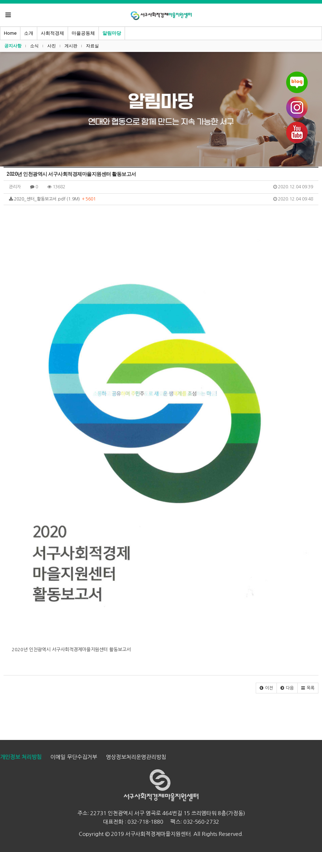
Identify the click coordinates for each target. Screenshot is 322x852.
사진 (51, 45)
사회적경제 (52, 33)
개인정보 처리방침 (21, 757)
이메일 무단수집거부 (74, 757)
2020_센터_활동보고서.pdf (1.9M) (161, 199)
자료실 (92, 45)
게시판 (70, 45)
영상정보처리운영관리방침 (136, 757)
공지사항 (12, 45)
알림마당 (111, 33)
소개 (28, 33)
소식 (34, 45)
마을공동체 (83, 33)
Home (10, 33)
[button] (266, 688)
